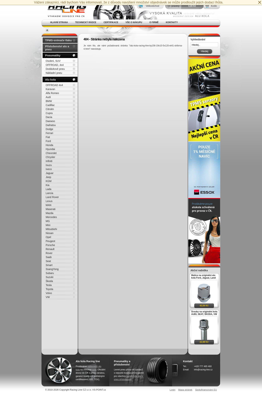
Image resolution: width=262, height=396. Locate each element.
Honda (49, 145)
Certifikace (111, 22)
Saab (49, 257)
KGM (48, 181)
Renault (50, 249)
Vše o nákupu (134, 22)
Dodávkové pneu (55, 68)
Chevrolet (51, 153)
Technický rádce (85, 22)
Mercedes (51, 217)
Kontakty (172, 22)
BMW (49, 101)
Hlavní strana (59, 22)
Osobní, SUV (53, 60)
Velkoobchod (152, 6)
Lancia (49, 193)
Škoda (49, 281)
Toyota (49, 289)
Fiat (48, 137)
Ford (48, 141)
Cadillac (50, 105)
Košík (214, 6)
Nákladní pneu (54, 72)
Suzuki (49, 277)
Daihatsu (51, 125)
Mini (48, 225)
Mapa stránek (185, 389)
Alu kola (50, 79)
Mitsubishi (51, 229)
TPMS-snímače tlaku (58, 40)
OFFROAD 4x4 (54, 85)
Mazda (49, 213)
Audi (48, 97)
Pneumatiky (52, 55)
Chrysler (50, 157)
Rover (49, 253)
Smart (49, 265)
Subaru (50, 273)
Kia (47, 185)
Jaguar (49, 173)
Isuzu (49, 165)
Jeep (48, 177)
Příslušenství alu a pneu (57, 48)
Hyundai (50, 149)
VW (48, 297)
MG (48, 221)
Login (172, 389)
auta (94, 369)
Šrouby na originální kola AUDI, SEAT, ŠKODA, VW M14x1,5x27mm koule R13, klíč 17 (204, 312)
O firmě (153, 22)
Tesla (49, 285)
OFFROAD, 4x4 (55, 64)
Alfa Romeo (52, 93)
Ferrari (49, 133)
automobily (131, 376)
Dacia (49, 117)
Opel (48, 237)
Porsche (50, 245)
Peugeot (50, 241)
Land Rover (52, 197)
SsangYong (52, 269)
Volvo (49, 293)
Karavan (50, 89)
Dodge (49, 129)
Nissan (49, 233)
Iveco (49, 169)
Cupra (49, 113)
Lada (48, 189)
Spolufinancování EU (206, 389)
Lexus (49, 201)
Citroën (50, 109)
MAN (48, 205)
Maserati (50, 209)
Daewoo (50, 121)
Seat (48, 261)
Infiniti (49, 161)
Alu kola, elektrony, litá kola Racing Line (64, 9)
